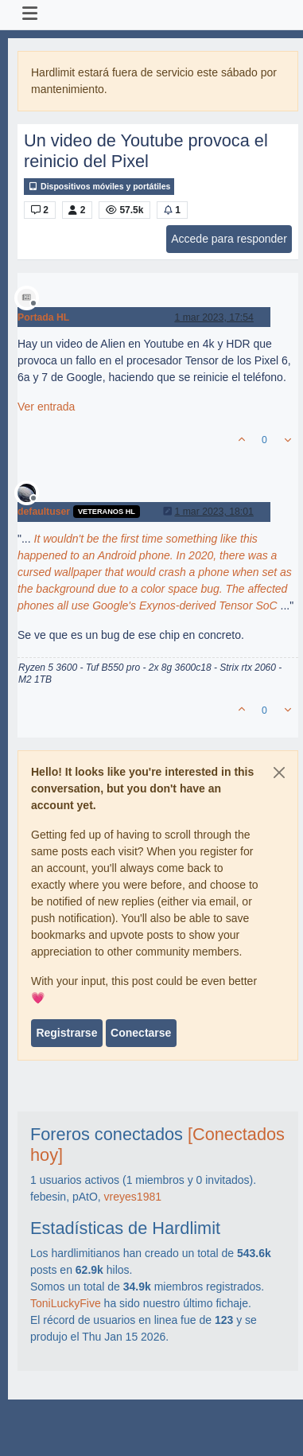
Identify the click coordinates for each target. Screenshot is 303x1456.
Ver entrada (46, 406)
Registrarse (66, 1032)
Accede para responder (229, 238)
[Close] (279, 772)
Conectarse (141, 1032)
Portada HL (43, 317)
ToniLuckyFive (65, 1303)
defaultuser (43, 511)
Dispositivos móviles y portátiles (99, 186)
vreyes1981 (132, 1196)
